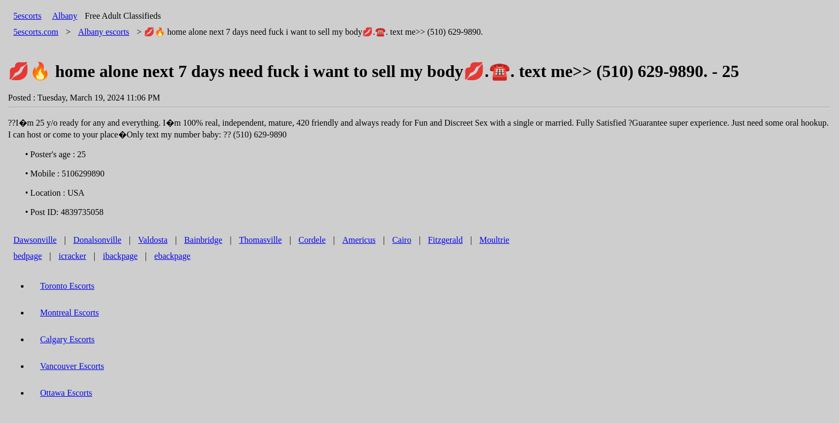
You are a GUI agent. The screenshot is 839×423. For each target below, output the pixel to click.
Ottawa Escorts (66, 392)
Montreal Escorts (69, 312)
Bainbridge (203, 239)
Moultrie (494, 239)
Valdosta (152, 239)
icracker (73, 255)
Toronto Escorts (67, 285)
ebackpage (172, 255)
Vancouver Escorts (72, 366)
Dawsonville (35, 239)
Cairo (401, 239)
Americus (359, 239)
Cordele (312, 239)
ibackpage (120, 255)
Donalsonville (97, 239)
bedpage (27, 255)
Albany (64, 15)
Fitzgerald (445, 239)
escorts (103, 31)
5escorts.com (35, 31)
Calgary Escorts (67, 339)
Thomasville (260, 239)
